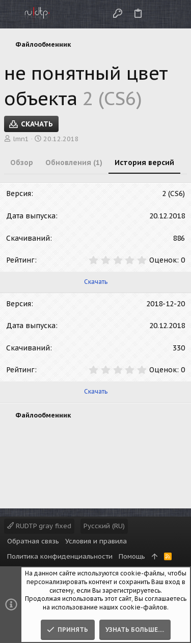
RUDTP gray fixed (39, 526)
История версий (144, 162)
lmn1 (21, 139)
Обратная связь (33, 541)
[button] (10, 14)
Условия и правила (96, 541)
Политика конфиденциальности (60, 556)
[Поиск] (175, 14)
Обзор (21, 162)
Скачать (95, 281)
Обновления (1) (73, 162)
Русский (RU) (104, 526)
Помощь (132, 556)
